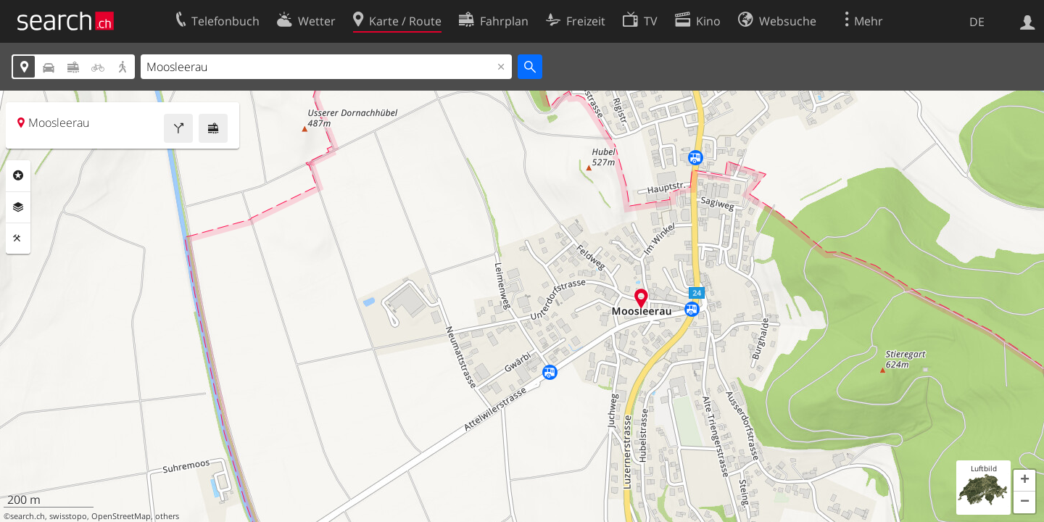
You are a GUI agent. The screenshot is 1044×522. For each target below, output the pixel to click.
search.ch (27, 516)
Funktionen (18, 238)
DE (977, 22)
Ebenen (18, 207)
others (167, 516)
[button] (1024, 481)
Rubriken (18, 175)
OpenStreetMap (121, 516)
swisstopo (68, 516)
